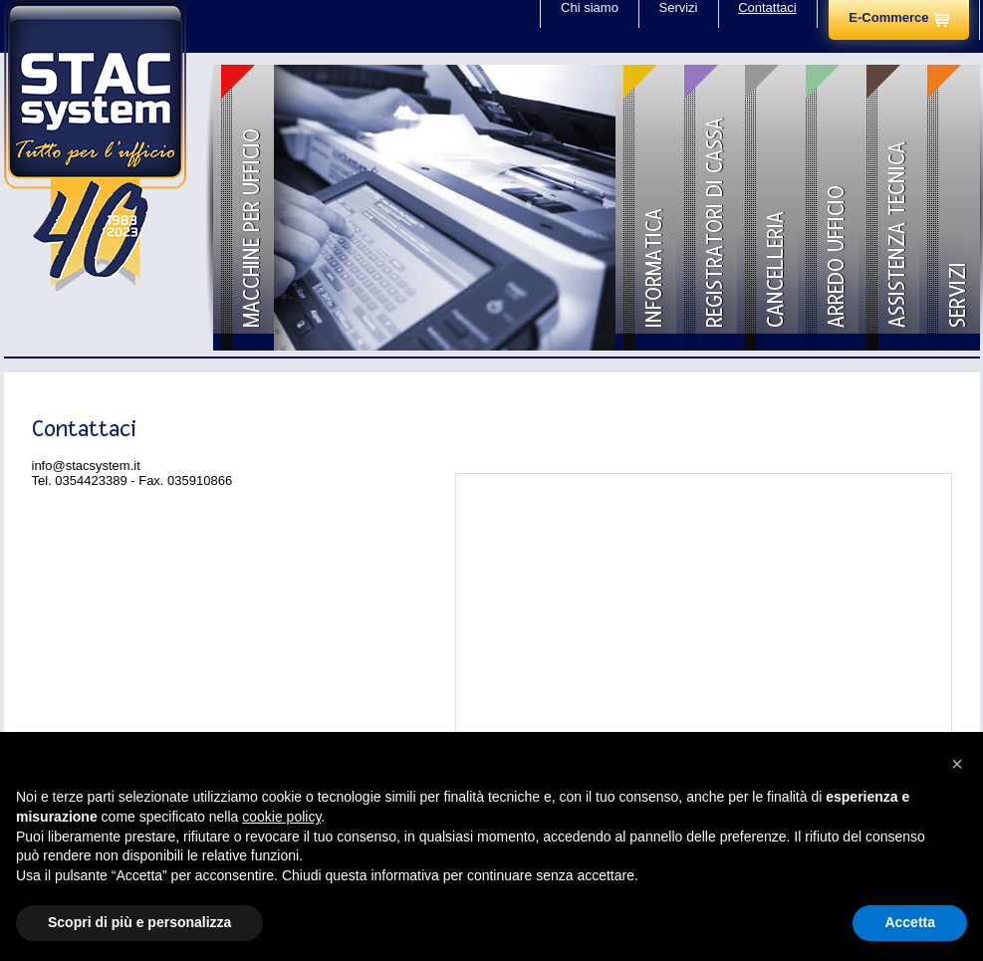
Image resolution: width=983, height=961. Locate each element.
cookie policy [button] (281, 817)
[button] (957, 764)
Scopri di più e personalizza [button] (139, 922)
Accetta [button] (909, 922)
